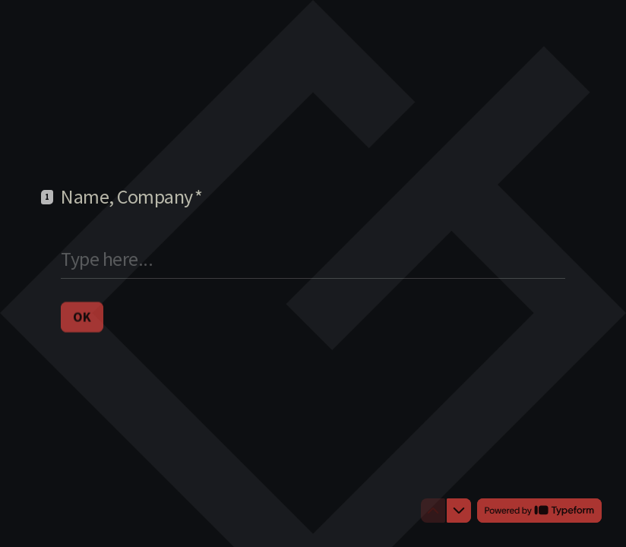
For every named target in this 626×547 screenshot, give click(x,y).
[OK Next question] (82, 316)
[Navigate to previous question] (433, 510)
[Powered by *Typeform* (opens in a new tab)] (539, 510)
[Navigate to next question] (459, 510)
